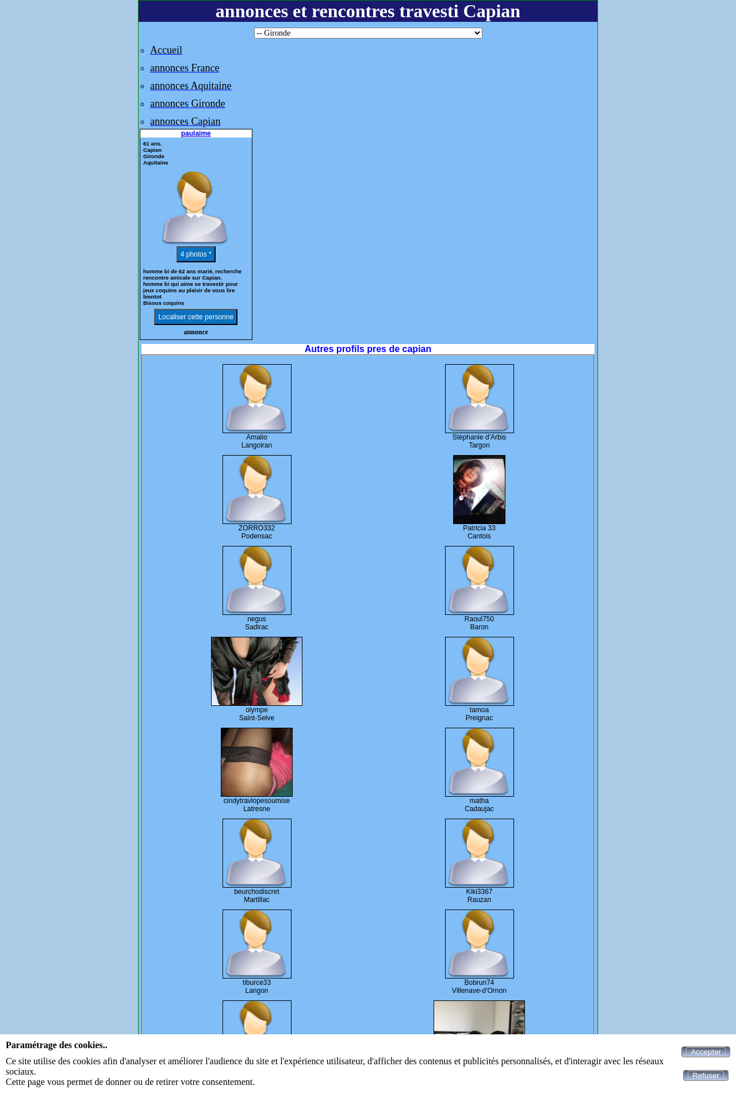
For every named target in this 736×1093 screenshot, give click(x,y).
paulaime (196, 133)
